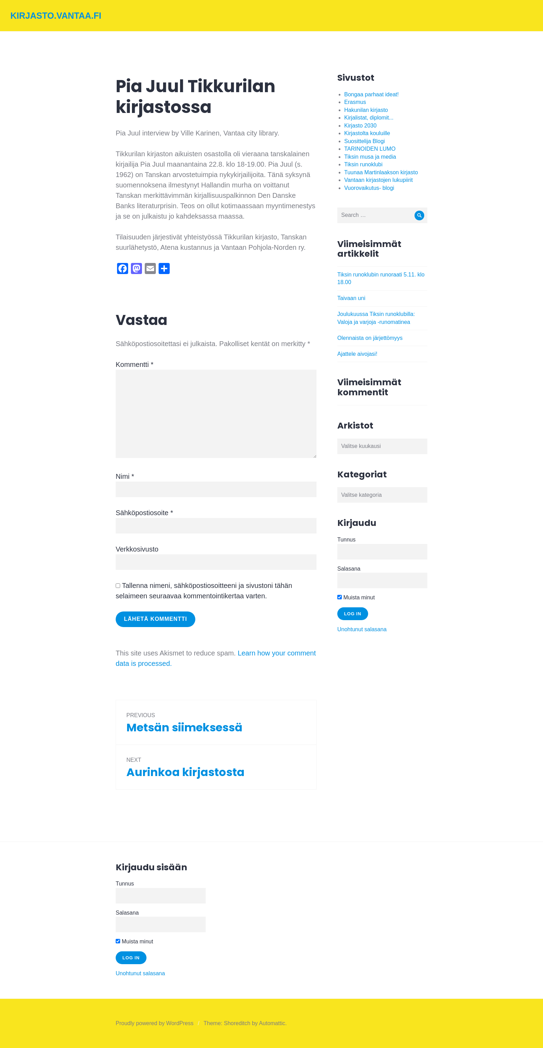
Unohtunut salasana (361, 629)
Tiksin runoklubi (363, 164)
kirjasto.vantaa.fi (55, 15)
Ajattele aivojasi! (357, 354)
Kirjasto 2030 (360, 126)
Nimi (125, 476)
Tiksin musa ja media (370, 157)
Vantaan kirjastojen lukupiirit (378, 180)
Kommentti (134, 364)
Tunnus (346, 540)
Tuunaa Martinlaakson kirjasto (381, 172)
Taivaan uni (351, 298)
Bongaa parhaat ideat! (371, 94)
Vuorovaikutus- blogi (369, 188)
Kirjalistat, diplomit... (368, 118)
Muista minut (356, 597)
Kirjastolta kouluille (367, 133)
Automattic (272, 1023)
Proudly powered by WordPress (155, 1023)
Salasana (348, 569)
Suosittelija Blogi (364, 141)
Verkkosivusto (137, 549)
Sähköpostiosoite (144, 513)
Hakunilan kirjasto (366, 110)
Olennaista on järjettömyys (370, 338)
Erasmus (355, 102)
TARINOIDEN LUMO (369, 149)
